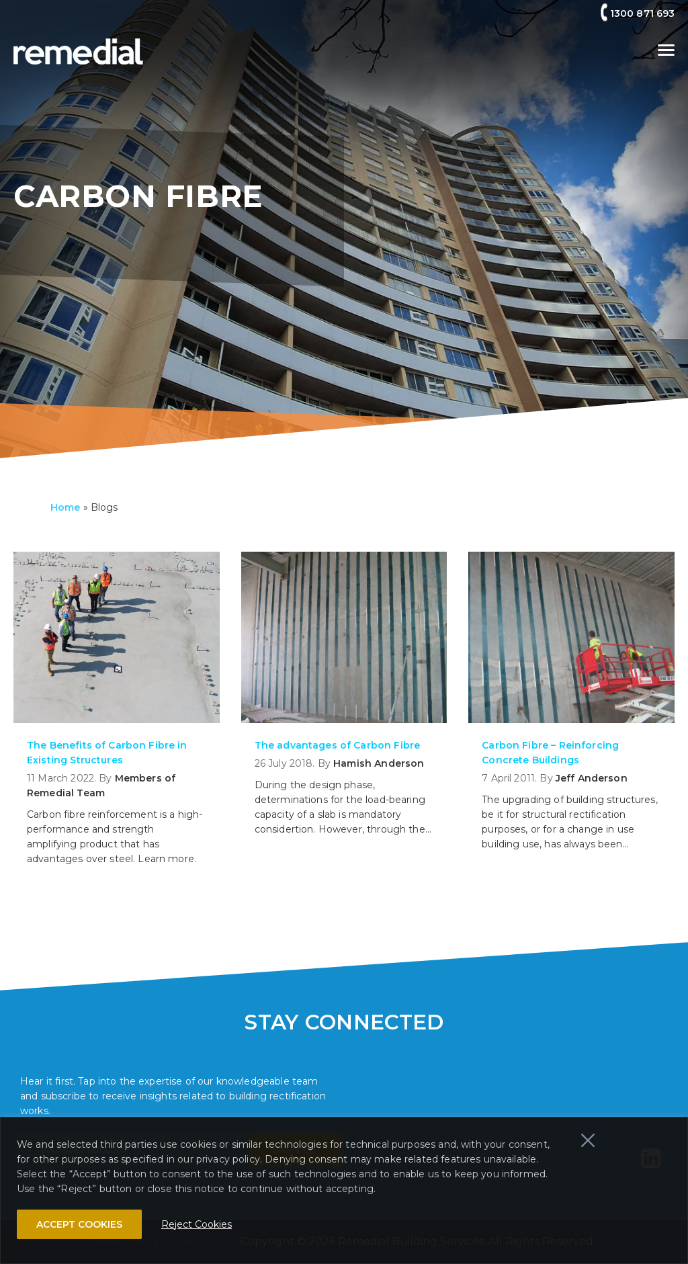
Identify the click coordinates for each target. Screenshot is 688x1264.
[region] (344, 1190)
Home (65, 507)
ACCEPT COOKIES (79, 1224)
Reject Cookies (196, 1224)
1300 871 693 (642, 13)
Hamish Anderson (378, 763)
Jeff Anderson (592, 778)
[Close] (587, 1140)
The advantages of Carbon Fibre (338, 745)
